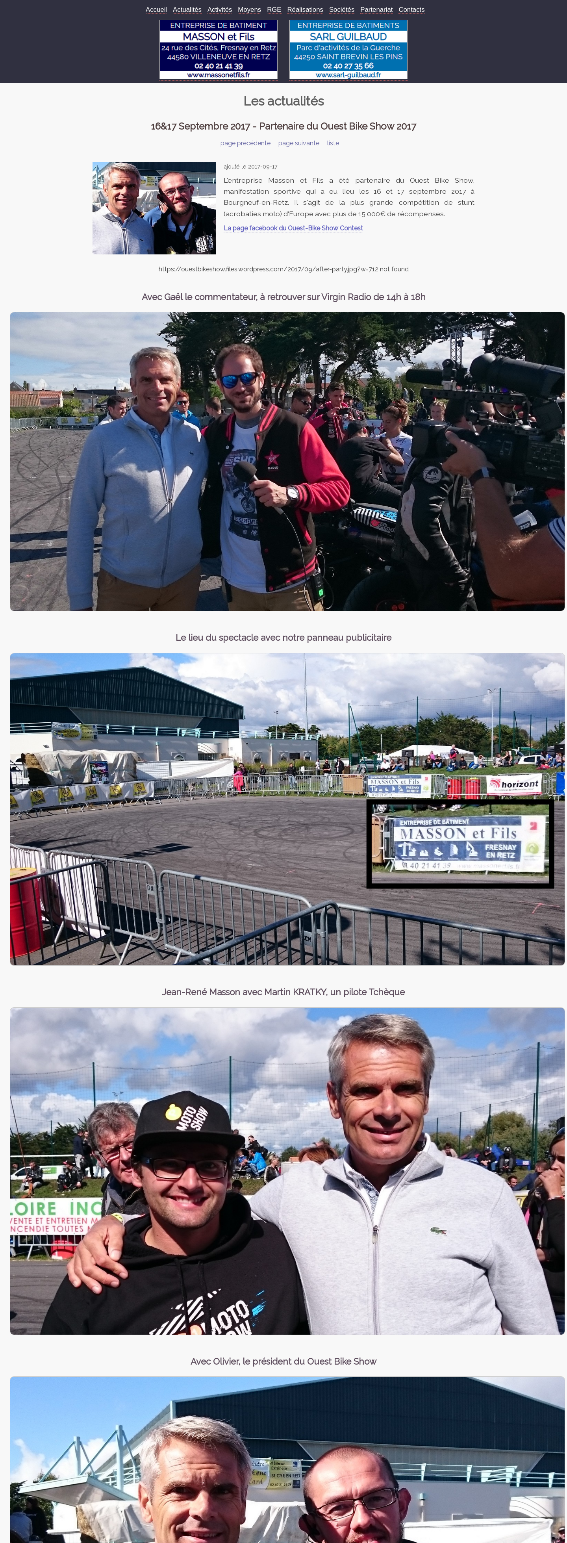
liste (333, 143)
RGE (274, 9)
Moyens (249, 9)
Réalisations (305, 9)
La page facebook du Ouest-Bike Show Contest (293, 228)
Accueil (156, 9)
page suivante (298, 143)
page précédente (245, 143)
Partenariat (376, 9)
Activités (220, 9)
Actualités (187, 9)
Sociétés (341, 9)
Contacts (411, 9)
